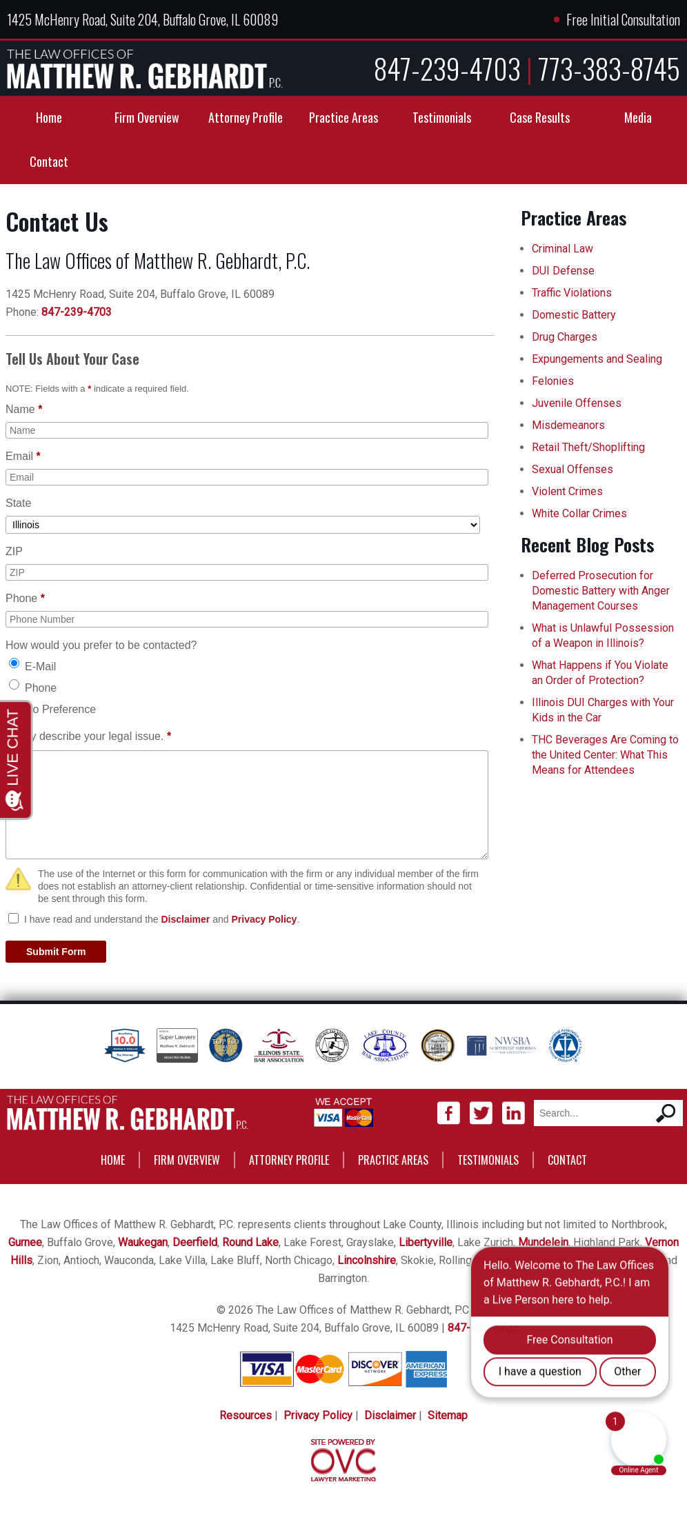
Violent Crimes (567, 491)
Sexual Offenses (572, 469)
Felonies (553, 381)
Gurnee (25, 1242)
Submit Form (56, 951)
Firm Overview (146, 117)
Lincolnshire (366, 1260)
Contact (49, 161)
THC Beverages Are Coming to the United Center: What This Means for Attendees (605, 754)
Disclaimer (185, 919)
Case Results (540, 117)
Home (49, 117)
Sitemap (448, 1415)
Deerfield (194, 1242)
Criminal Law (562, 248)
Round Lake (250, 1242)
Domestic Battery (574, 314)
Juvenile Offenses (576, 403)
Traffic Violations (572, 292)
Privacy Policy (264, 919)
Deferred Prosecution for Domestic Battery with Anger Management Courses (601, 590)
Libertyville (425, 1242)
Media (638, 117)
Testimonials (441, 117)
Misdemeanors (568, 425)
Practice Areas (343, 117)
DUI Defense (563, 270)
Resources (245, 1415)
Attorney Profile (245, 117)
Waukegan (143, 1242)
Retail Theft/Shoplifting (588, 447)
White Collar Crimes (579, 513)
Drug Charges (564, 336)
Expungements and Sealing (597, 358)
